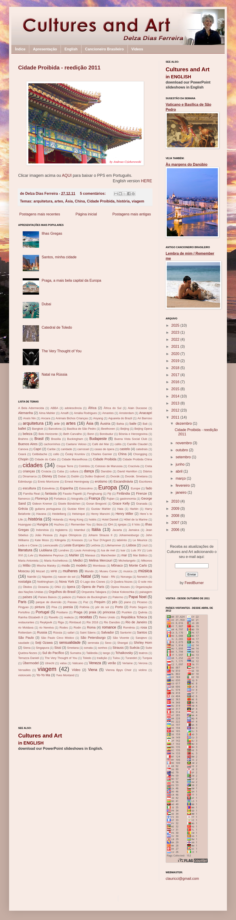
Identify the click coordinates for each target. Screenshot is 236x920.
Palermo (118, 597)
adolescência (73, 408)
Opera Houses (120, 587)
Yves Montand (65, 675)
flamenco (24, 498)
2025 (175, 325)
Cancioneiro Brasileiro (104, 49)
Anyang (98, 418)
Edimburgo (25, 481)
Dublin (75, 476)
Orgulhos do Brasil (62, 592)
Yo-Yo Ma (43, 675)
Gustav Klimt (76, 509)
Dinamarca (30, 476)
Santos (142, 632)
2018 (175, 368)
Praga (78, 612)
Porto (119, 607)
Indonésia (42, 530)
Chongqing (140, 454)
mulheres (70, 571)
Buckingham (75, 439)
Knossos (77, 540)
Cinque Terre (65, 466)
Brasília (56, 439)
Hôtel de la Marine (136, 519)
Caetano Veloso (76, 444)
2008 (175, 516)
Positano (62, 612)
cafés (118, 444)
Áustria (105, 423)
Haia (120, 509)
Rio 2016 (92, 622)
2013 (175, 403)
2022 (175, 339)
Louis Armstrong (85, 550)
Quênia (142, 612)
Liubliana (45, 550)
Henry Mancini (100, 513)
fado (149, 488)
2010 (175, 501)
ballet (22, 428)
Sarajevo (141, 637)
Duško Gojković (95, 476)
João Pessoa (43, 535)
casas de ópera (104, 449)
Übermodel (31, 663)
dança (89, 471)
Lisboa (131, 545)
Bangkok (37, 428)
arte (57, 423)
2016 (175, 382)
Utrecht (49, 663)
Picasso (142, 602)
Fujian (111, 498)
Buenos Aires (28, 444)
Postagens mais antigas (131, 214)
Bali (145, 423)
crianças (29, 471)
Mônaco (117, 565)
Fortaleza (60, 498)
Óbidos (27, 587)
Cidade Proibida (101, 201)
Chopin (23, 459)
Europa (107, 487)
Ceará (22, 454)
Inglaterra (61, 530)
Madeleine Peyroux (51, 555)
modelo (81, 565)
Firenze (141, 493)
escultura (29, 488)
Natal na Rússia (54, 374)
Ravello (54, 617)
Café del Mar (100, 444)
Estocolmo (86, 488)
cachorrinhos (52, 444)
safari (70, 632)
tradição (102, 658)
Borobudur (106, 434)
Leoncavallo (50, 545)
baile (133, 423)
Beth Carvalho (72, 434)
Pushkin (127, 612)
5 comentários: (93, 193)
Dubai (46, 304)
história (123, 201)
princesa (109, 612)
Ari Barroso (145, 418)
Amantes (108, 413)
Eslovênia (48, 488)
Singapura (42, 647)
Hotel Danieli (110, 519)
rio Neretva (46, 627)
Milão (26, 565)
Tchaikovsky (124, 653)
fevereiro (183, 485)
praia (92, 612)
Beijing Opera (143, 428)
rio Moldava (25, 627)
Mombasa (99, 565)
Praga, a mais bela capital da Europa (71, 280)
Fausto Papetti (72, 493)
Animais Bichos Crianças (72, 418)
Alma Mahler (47, 413)
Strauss (118, 647)
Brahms (23, 439)
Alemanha (25, 413)
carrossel (83, 449)
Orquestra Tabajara (93, 592)
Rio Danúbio (112, 622)
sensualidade (70, 642)
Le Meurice (140, 540)
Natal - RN (108, 576)
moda (65, 565)
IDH (110, 524)
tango (106, 653)
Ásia (69, 201)
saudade (23, 642)
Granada (142, 503)
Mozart (40, 571)
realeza (69, 617)
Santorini (126, 632)
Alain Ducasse (137, 408)
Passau (72, 602)
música (145, 570)
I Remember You (80, 524)
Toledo (87, 658)
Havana (41, 513)
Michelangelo (126, 560)
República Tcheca (134, 617)
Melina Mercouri (100, 560)
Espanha (66, 488)
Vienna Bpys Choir (118, 670)
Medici (78, 560)
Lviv (30, 555)
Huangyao (24, 524)
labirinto (122, 540)
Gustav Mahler (101, 509)
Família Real (31, 493)
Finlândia (123, 493)
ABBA (54, 408)
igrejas (122, 524)
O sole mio (145, 581)
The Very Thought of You (61, 351)
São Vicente (121, 637)
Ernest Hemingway (77, 481)
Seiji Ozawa (44, 642)
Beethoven (108, 428)
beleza (27, 434)
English (71, 49)
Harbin (134, 509)
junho (181, 464)
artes (58, 201)
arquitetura (42, 201)
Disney (47, 476)
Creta (148, 466)
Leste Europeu (74, 545)
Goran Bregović (96, 503)
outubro (182, 450)
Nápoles (47, 576)
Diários (147, 471)
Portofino (24, 612)
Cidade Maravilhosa (74, 459)
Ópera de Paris (93, 587)
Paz (85, 602)
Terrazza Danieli (28, 658)
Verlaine (127, 663)
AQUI (67, 175)
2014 (175, 396)
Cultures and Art (40, 736)
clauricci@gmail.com (182, 879)
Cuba (60, 471)
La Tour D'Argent (99, 540)
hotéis (92, 519)
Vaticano (77, 663)
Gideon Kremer (42, 503)
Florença (41, 498)
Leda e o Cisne (28, 545)
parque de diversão (48, 602)
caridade (66, 449)
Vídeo (76, 670)
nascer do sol (66, 576)
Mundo (89, 571)
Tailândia (92, 653)
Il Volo (136, 524)
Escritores (145, 481)
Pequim (99, 602)
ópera (71, 587)
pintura (40, 607)
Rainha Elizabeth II (30, 617)
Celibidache (39, 454)
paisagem (146, 592)
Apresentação (45, 49)
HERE (146, 181)
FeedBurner (194, 583)
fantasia (51, 493)
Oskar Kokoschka (122, 592)
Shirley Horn (143, 642)
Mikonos (146, 560)
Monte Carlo (138, 565)
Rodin (77, 627)
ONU (57, 587)
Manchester (108, 555)
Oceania (43, 587)
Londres (63, 550)
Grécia (23, 509)
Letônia (95, 545)
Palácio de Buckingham (92, 597)
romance (109, 627)
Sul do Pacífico (53, 653)
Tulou (116, 658)
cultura (74, 471)
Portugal (42, 612)
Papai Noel (138, 597)
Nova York (66, 581)
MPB (54, 571)
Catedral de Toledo (57, 327)
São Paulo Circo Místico (57, 637)
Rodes (63, 627)
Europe (135, 488)
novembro (184, 443)
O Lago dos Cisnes (92, 581)
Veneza (95, 663)
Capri (37, 449)
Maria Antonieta (28, 560)
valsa (63, 663)
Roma (91, 627)
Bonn (90, 434)
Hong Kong (76, 519)
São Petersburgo (93, 637)
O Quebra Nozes (122, 581)
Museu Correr (108, 571)
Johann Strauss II (100, 535)
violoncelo (24, 675)
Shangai (122, 642)
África (92, 408)
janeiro (181, 492)
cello (56, 454)
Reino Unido (107, 617)
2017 (175, 375)
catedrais (142, 449)
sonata (88, 647)
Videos (137, 49)
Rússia (57, 632)
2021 (175, 346)
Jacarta (117, 530)
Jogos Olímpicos (70, 535)
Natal (86, 576)
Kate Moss (42, 540)
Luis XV (136, 550)
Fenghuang (94, 493)
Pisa (54, 607)
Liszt (145, 545)
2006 (175, 530)
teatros (143, 653)
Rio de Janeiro (136, 622)
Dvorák (115, 476)
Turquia (147, 658)
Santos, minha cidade (59, 257)
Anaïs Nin (29, 418)
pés (114, 602)
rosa (143, 627)
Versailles (24, 670)
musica (128, 571)
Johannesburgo (129, 535)
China (80, 201)
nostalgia (24, 581)
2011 (175, 417)
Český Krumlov (75, 454)
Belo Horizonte (48, 434)
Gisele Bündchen (69, 503)
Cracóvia (134, 466)
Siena (27, 647)
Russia (42, 632)
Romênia (129, 627)
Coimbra (84, 466)
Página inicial (86, 214)
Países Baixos (47, 597)
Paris (22, 602)
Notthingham (45, 581)
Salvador (107, 632)
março (181, 478)
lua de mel (108, 550)
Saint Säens (88, 632)
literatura (25, 550)
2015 (175, 389)
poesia (68, 607)
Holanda (58, 519)
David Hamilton (127, 471)
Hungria (42, 524)
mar (124, 555)
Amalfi (65, 413)
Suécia (135, 647)
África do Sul (112, 408)
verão (112, 663)
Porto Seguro (138, 607)
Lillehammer (113, 545)
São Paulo (26, 637)
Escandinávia (123, 481)
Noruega (126, 576)
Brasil (39, 439)
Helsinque (78, 513)
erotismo (101, 481)
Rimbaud (75, 622)
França (94, 498)
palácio (66, 597)
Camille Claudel (137, 444)
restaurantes (26, 622)
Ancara (45, 418)
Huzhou (59, 524)
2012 (175, 410)
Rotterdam (25, 632)
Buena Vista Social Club (130, 439)
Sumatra (75, 653)
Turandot (131, 658)
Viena (92, 670)
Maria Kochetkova (56, 560)
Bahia (120, 423)
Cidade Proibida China (137, 459)
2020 (175, 354)
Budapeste (98, 439)
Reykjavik (46, 622)
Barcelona (55, 428)
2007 (175, 523)
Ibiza (99, 524)
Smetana (73, 647)
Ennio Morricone (48, 481)
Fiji (109, 493)
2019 (175, 361)
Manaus (90, 555)
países (27, 597)
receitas (85, 617)
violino (142, 670)
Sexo (108, 642)
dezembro (184, 423)
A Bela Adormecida (31, 408)
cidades (33, 465)
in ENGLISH (31, 742)
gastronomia (128, 498)
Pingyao (23, 607)
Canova (23, 449)
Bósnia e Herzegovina (133, 434)
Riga (61, 622)
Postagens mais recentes (39, 214)
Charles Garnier (101, 454)
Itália (96, 529)
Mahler (74, 555)
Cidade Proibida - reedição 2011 (59, 67)
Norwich (142, 576)
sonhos (102, 647)
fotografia (77, 498)
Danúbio (106, 471)
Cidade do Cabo (45, 459)
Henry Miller (124, 513)
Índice (20, 49)
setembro (184, 457)
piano (127, 602)
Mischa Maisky (46, 565)
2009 (175, 509)
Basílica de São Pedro (81, 428)
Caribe (51, 449)
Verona (143, 663)
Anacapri (145, 413)
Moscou (24, 571)
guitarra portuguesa (48, 509)
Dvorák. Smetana (136, 476)
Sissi (57, 647)
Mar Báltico (140, 555)
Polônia (84, 607)
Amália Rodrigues (85, 413)
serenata (93, 642)
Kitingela (60, 540)
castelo (125, 449)
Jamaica (133, 530)
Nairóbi (32, 576)
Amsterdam (126, 413)
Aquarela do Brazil (120, 418)
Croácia (46, 471)
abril (180, 471)
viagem (138, 201)
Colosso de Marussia (109, 466)
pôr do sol (102, 607)
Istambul (79, 530)
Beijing (124, 428)
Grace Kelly (121, 503)
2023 (175, 332)
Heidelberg (59, 513)
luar (122, 550)
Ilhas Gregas (52, 233)
